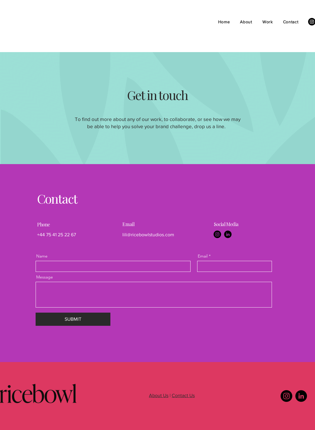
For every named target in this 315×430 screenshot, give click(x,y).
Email (203, 256)
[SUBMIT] (73, 319)
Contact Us (183, 395)
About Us (158, 395)
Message (44, 277)
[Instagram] (217, 234)
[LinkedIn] (228, 234)
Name (42, 256)
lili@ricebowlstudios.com (148, 234)
